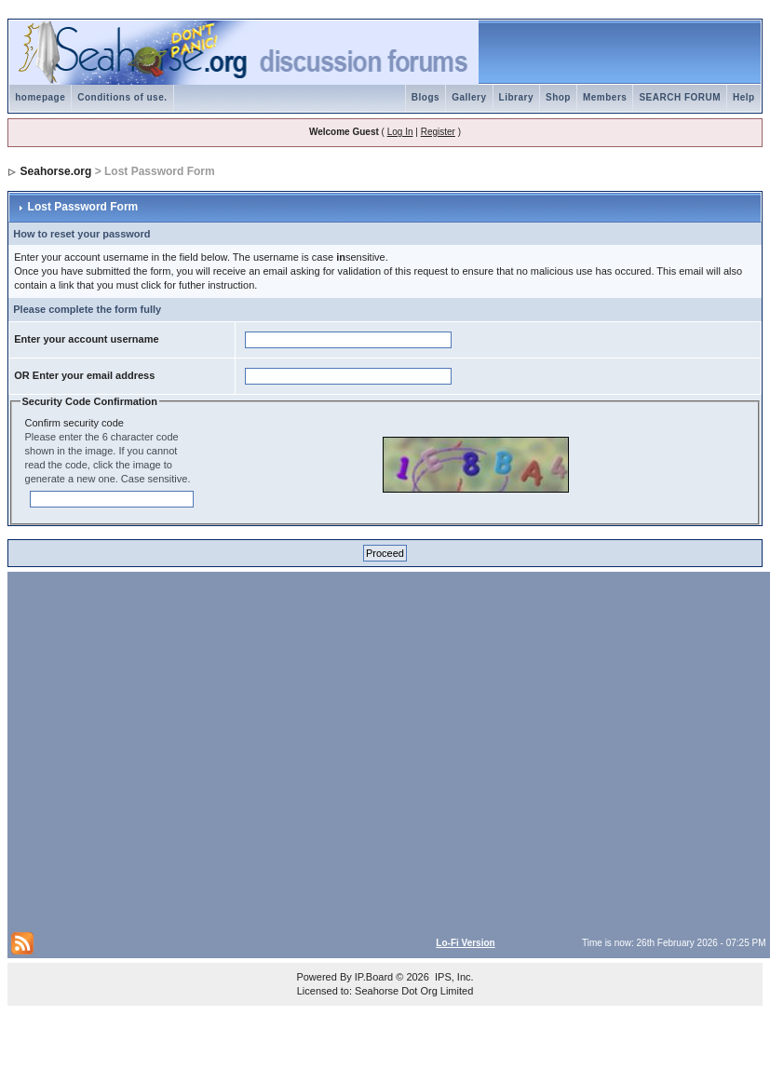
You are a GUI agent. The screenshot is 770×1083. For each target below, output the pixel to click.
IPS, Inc (453, 976)
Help (744, 97)
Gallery (469, 97)
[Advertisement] (179, 750)
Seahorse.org (56, 171)
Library (516, 97)
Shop (558, 97)
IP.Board (374, 976)
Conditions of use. (122, 97)
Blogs (425, 97)
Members (605, 97)
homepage (40, 97)
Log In (400, 132)
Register (438, 132)
